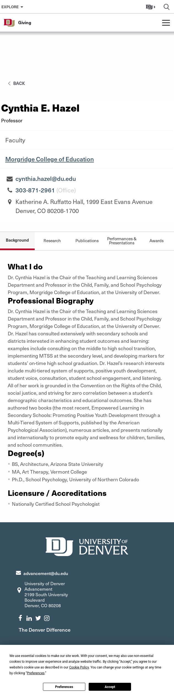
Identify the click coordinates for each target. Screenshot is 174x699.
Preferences (64, 687)
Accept (110, 687)
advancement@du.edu (45, 573)
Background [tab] (17, 240)
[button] (151, 6)
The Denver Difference (44, 629)
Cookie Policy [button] (79, 667)
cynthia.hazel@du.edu (45, 178)
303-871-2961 (35, 190)
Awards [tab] (156, 240)
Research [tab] (52, 240)
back (15, 83)
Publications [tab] (87, 240)
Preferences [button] (36, 673)
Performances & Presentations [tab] (122, 240)
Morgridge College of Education (49, 159)
